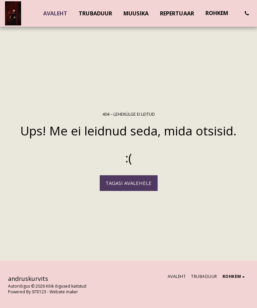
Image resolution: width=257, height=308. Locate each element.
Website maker (64, 292)
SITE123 (39, 292)
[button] (247, 13)
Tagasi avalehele (128, 183)
